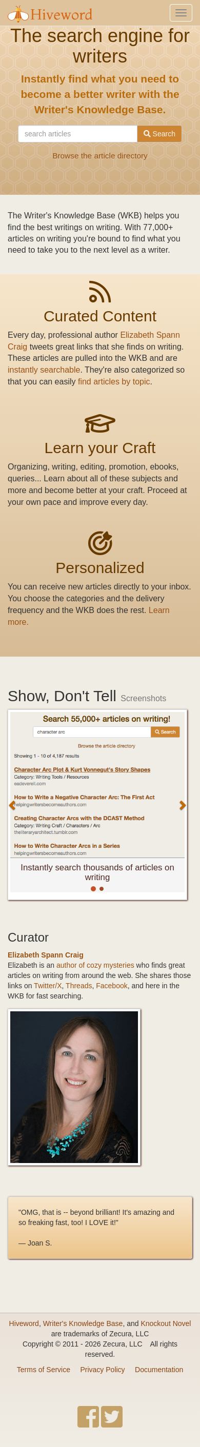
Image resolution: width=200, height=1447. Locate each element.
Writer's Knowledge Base (83, 1323)
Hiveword (24, 1323)
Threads (79, 986)
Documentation (159, 1370)
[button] (12, 805)
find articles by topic (114, 381)
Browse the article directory (100, 155)
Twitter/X (48, 986)
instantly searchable (44, 369)
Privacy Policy (102, 1370)
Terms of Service (43, 1370)
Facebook (111, 986)
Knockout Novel (166, 1323)
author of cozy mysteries (95, 965)
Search (159, 134)
